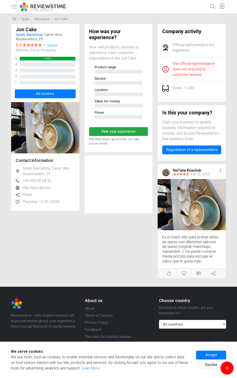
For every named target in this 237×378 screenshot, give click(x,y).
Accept (211, 355)
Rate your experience (118, 131)
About (90, 308)
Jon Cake (61, 19)
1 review (50, 45)
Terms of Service (99, 315)
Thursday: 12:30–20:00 (41, 201)
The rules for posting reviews (108, 336)
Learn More (90, 368)
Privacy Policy (96, 322)
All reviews (45, 93)
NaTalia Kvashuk (187, 170)
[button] (221, 170)
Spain (25, 19)
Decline (211, 364)
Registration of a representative (192, 150)
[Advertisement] (118, 184)
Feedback (93, 330)
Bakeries (22, 50)
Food (35, 50)
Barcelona (41, 19)
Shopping (48, 50)
